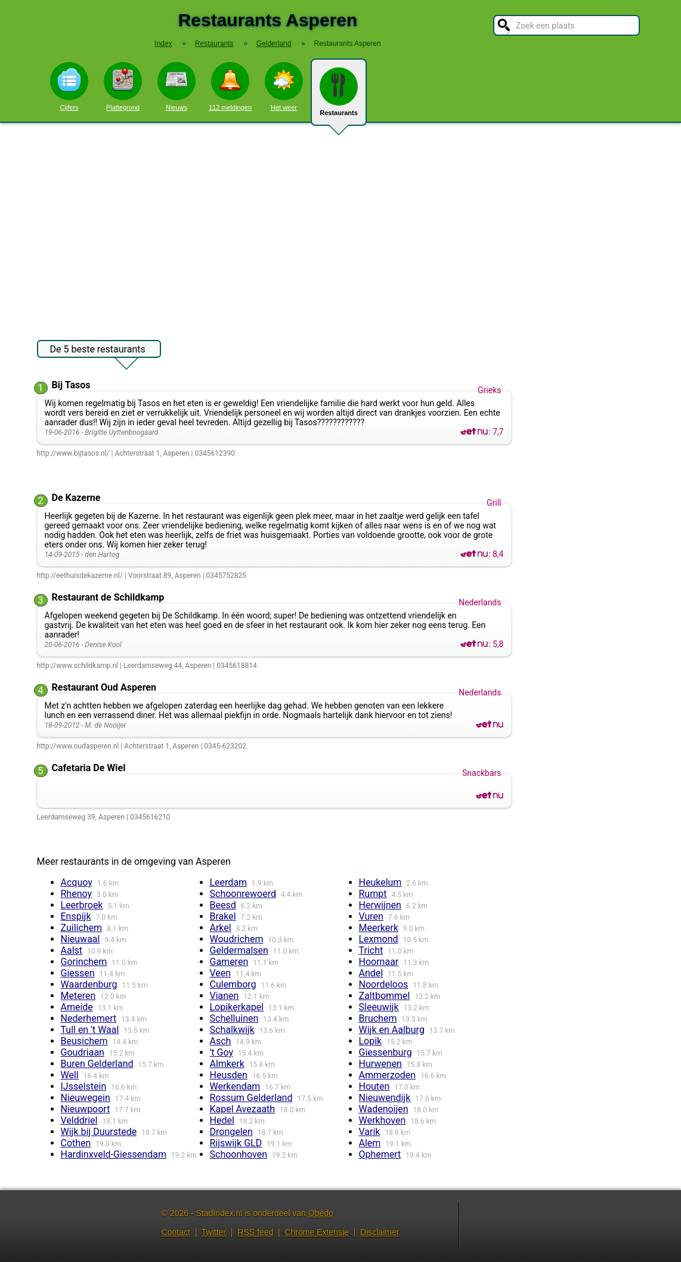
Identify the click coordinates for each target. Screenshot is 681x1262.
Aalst (72, 950)
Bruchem (378, 1018)
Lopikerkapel (237, 1007)
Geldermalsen (239, 950)
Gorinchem (84, 961)
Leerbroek (82, 905)
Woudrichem (237, 939)
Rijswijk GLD (236, 1143)
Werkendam (235, 1086)
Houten (374, 1086)
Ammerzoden (387, 1075)
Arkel (220, 927)
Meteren (78, 995)
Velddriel (79, 1120)
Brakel (223, 916)
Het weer (284, 86)
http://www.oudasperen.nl (78, 746)
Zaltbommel (384, 995)
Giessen (78, 973)
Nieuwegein (85, 1097)
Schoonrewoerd (243, 893)
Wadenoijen (383, 1109)
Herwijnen (380, 905)
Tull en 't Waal (90, 1029)
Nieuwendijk (385, 1097)
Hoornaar (379, 961)
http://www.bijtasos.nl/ (73, 453)
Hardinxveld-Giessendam (113, 1154)
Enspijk (76, 916)
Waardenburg (89, 984)
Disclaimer (379, 1232)
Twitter (214, 1232)
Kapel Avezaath (243, 1109)
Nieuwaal (80, 939)
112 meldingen (230, 86)
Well (70, 1075)
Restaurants (339, 96)
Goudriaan (82, 1052)
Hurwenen (380, 1063)
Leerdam (228, 882)
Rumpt (373, 893)
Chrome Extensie (316, 1232)
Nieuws (176, 86)
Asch (220, 1041)
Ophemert (380, 1154)
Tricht (371, 950)
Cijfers (69, 86)
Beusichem (84, 1041)
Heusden (228, 1075)
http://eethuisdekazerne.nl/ (80, 575)
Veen (220, 973)
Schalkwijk (232, 1029)
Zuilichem (82, 927)
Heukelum (380, 882)
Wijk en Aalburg (392, 1029)
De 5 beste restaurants (98, 351)
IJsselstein (84, 1086)
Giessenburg (385, 1052)
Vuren (371, 916)
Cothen (76, 1143)
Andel (371, 973)
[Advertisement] (340, 225)
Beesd (223, 905)
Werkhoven (382, 1120)
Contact (176, 1232)
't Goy (221, 1052)
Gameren (229, 961)
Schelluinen (234, 1018)
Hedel (222, 1120)
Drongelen (231, 1131)
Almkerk (227, 1063)
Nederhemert (89, 1018)
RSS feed (255, 1232)
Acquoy (76, 882)
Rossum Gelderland (251, 1097)
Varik (369, 1131)
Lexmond (378, 939)
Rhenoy (76, 893)
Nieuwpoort (85, 1109)
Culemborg (233, 984)
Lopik (370, 1041)
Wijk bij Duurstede (99, 1131)
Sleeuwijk (379, 1007)
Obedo (320, 1213)
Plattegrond (123, 86)
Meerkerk (378, 927)
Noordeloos (383, 984)
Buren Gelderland (97, 1063)
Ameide (77, 1007)
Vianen (224, 995)
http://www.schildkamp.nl (77, 665)
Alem (370, 1143)
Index (163, 43)
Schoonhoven (239, 1154)
